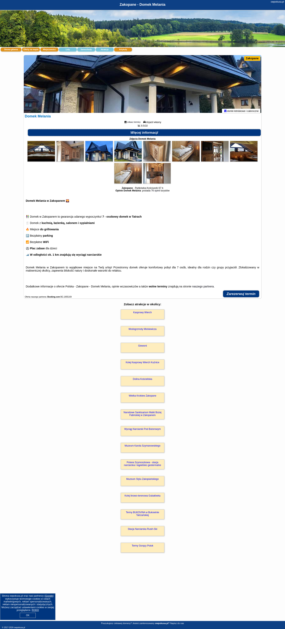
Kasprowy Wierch (142, 314)
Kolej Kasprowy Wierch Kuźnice (142, 364)
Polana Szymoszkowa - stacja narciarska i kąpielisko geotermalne (142, 465)
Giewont (142, 347)
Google (49, 595)
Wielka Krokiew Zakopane (142, 397)
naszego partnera (203, 288)
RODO (35, 610)
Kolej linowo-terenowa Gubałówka (143, 497)
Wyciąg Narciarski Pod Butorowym (142, 430)
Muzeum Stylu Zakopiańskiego (142, 480)
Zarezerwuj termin (241, 296)
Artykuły (123, 49)
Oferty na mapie (30, 49)
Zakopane (252, 58)
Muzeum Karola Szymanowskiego (143, 447)
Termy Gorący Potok (142, 547)
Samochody (86, 49)
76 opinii (155, 192)
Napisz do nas (177, 623)
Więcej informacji (144, 134)
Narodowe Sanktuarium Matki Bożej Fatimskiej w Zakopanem (143, 415)
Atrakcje (104, 49)
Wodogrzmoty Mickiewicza (142, 330)
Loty (68, 49)
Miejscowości (49, 49)
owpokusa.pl (277, 1)
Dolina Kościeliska (142, 380)
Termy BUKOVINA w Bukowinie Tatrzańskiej (142, 515)
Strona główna (11, 49)
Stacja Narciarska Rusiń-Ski (142, 530)
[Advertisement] (142, 592)
